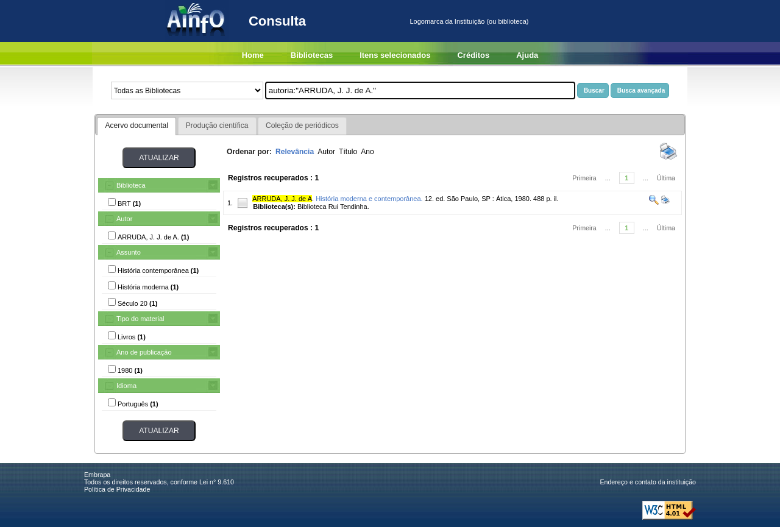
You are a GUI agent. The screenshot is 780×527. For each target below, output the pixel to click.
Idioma (126, 385)
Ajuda (527, 55)
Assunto (128, 252)
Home (253, 55)
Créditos (473, 55)
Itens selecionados (395, 55)
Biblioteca (131, 185)
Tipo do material (140, 318)
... (608, 178)
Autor (124, 218)
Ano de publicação (144, 352)
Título (348, 151)
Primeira (584, 178)
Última (666, 178)
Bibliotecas (312, 55)
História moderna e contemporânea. (369, 198)
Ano (367, 151)
